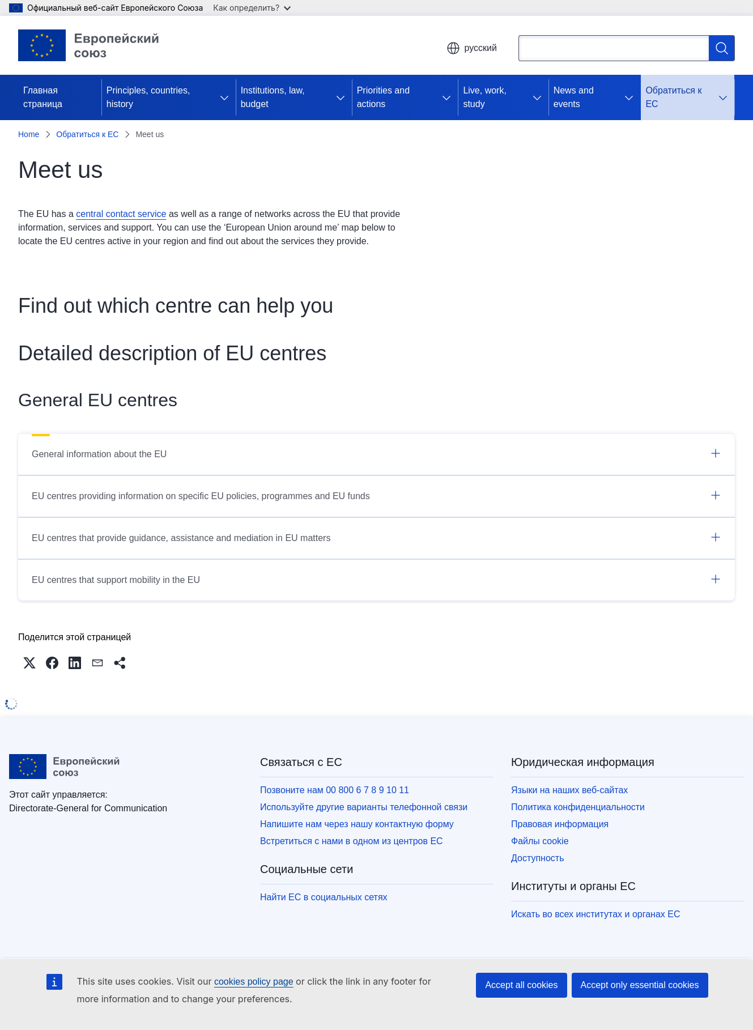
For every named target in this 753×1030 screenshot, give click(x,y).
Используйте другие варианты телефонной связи (363, 807)
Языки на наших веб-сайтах (569, 790)
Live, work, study (484, 97)
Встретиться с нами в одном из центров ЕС (351, 841)
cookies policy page (253, 981)
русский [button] (471, 48)
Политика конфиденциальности (578, 807)
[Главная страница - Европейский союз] (97, 45)
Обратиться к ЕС (673, 97)
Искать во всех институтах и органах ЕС (595, 914)
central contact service (121, 214)
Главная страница (42, 97)
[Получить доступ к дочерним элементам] (227, 97)
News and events (574, 97)
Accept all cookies (521, 985)
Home (28, 134)
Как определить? (252, 7)
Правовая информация (560, 824)
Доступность (537, 858)
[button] (29, 663)
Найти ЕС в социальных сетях (324, 897)
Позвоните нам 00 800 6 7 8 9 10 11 (334, 790)
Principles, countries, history (148, 97)
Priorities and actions (383, 97)
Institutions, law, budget (273, 97)
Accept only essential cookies (640, 985)
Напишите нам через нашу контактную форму (357, 824)
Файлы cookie (540, 841)
